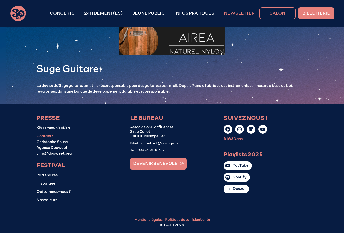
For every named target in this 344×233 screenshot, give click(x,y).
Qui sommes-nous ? (54, 192)
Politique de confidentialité (187, 220)
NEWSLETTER (239, 13)
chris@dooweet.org (54, 153)
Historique (46, 183)
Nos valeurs (47, 200)
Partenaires (47, 175)
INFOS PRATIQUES (194, 13)
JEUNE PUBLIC (149, 13)
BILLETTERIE (316, 13)
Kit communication (53, 128)
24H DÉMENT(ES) (103, 13)
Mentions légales (148, 220)
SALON (277, 13)
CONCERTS (62, 13)
